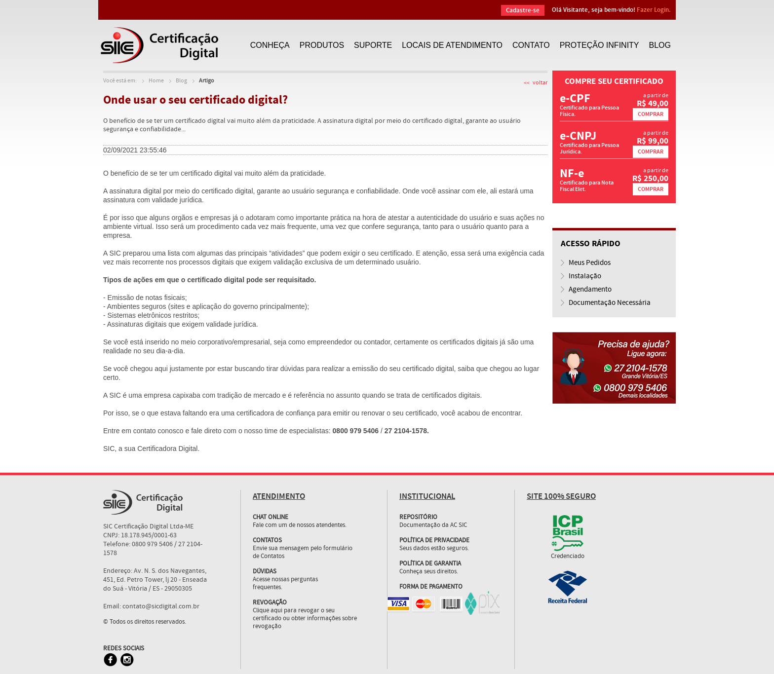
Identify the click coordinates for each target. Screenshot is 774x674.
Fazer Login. (654, 9)
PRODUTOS (322, 45)
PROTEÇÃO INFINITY (599, 45)
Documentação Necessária (610, 303)
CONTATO (531, 45)
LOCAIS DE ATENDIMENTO (452, 45)
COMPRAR (650, 114)
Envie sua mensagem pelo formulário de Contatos (302, 553)
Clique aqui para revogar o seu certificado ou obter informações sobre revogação (305, 619)
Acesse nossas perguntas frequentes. (285, 584)
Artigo (206, 81)
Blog (181, 81)
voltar (540, 83)
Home (156, 81)
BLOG (660, 45)
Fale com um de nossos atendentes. (305, 517)
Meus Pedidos (590, 263)
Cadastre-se (523, 10)
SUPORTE (373, 45)
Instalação (585, 276)
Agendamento (590, 290)
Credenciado (567, 557)
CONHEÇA (270, 45)
